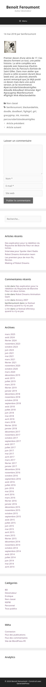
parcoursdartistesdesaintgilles (19, 119)
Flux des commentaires (16, 637)
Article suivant (14, 127)
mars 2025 (10, 334)
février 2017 (11, 463)
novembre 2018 (12, 397)
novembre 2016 (12, 472)
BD (6, 589)
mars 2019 (10, 384)
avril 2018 (9, 419)
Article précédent (15, 123)
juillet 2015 (10, 522)
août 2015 (10, 519)
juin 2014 (9, 560)
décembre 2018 (12, 393)
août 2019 (10, 378)
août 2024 (10, 337)
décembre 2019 (12, 375)
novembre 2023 (12, 343)
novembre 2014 (12, 544)
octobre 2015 (11, 513)
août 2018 (10, 406)
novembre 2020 (12, 365)
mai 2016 (9, 491)
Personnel (10, 605)
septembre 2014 (13, 551)
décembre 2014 (12, 541)
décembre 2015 (12, 507)
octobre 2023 (11, 346)
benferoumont (14, 107)
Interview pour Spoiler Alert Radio (21, 251)
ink (17, 115)
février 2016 (11, 500)
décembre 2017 (12, 431)
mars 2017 (10, 459)
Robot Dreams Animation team (20, 254)
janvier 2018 (11, 428)
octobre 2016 (11, 475)
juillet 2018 (10, 409)
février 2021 (11, 362)
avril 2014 (9, 566)
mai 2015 (9, 529)
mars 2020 (10, 371)
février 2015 (11, 538)
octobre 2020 (11, 368)
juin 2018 (9, 412)
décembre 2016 (12, 469)
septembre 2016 (13, 478)
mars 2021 (10, 359)
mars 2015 (10, 535)
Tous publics (11, 608)
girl (34, 111)
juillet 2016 (10, 485)
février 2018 (11, 425)
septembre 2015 (13, 516)
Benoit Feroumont (23, 7)
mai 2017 (9, 453)
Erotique (9, 596)
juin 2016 (9, 488)
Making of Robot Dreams (17, 263)
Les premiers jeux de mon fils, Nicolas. (19, 258)
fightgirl (27, 111)
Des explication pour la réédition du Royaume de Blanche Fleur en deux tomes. (22, 245)
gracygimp (9, 115)
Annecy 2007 (22, 299)
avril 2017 (9, 456)
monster (24, 115)
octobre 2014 (11, 547)
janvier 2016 (11, 504)
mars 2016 (10, 497)
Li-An (7, 299)
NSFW (8, 602)
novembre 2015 (12, 510)
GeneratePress (23, 683)
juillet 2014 (10, 557)
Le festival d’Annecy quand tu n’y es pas (20, 304)
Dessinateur (11, 592)
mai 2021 (9, 356)
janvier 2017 (11, 466)
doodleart (17, 111)
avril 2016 (9, 494)
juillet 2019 (10, 381)
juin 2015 (9, 525)
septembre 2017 (13, 441)
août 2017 (10, 444)
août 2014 (10, 554)
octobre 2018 (11, 400)
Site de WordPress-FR (15, 641)
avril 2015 (9, 532)
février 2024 (11, 340)
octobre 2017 (11, 437)
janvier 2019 (11, 390)
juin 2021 (9, 353)
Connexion (10, 631)
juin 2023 (9, 350)
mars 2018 (10, 422)
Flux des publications (15, 634)
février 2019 (11, 387)
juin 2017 (9, 450)
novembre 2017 (12, 434)
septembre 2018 (13, 403)
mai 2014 (9, 563)
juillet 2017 (10, 447)
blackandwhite (30, 107)
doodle (7, 111)
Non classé (12, 103)
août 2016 (10, 481)
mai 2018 (9, 416)
